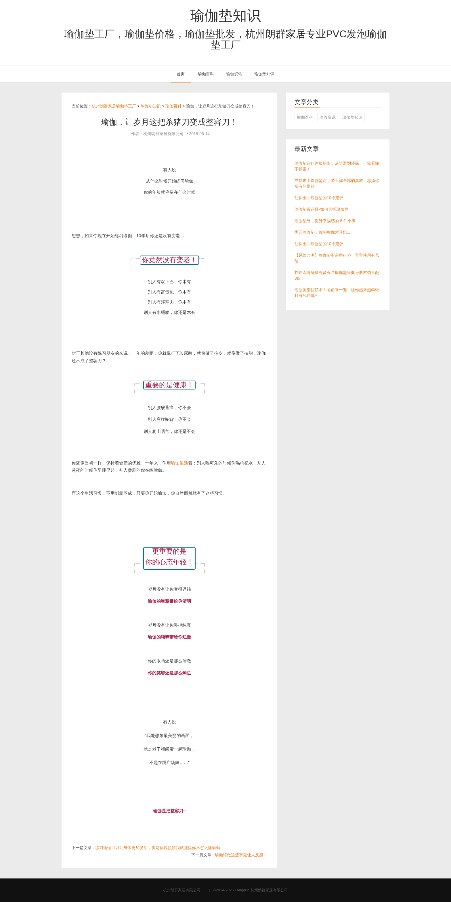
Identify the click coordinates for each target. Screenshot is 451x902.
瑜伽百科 (206, 74)
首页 (181, 74)
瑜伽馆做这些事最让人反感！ (241, 855)
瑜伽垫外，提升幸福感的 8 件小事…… (329, 220)
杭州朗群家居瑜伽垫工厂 (114, 106)
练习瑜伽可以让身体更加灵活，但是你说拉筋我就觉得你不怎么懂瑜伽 (157, 847)
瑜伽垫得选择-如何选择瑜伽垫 (321, 209)
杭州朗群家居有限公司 (181, 890)
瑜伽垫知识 (225, 15)
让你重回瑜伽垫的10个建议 (319, 197)
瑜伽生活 (179, 462)
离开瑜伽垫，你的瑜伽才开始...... (324, 232)
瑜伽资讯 (234, 74)
